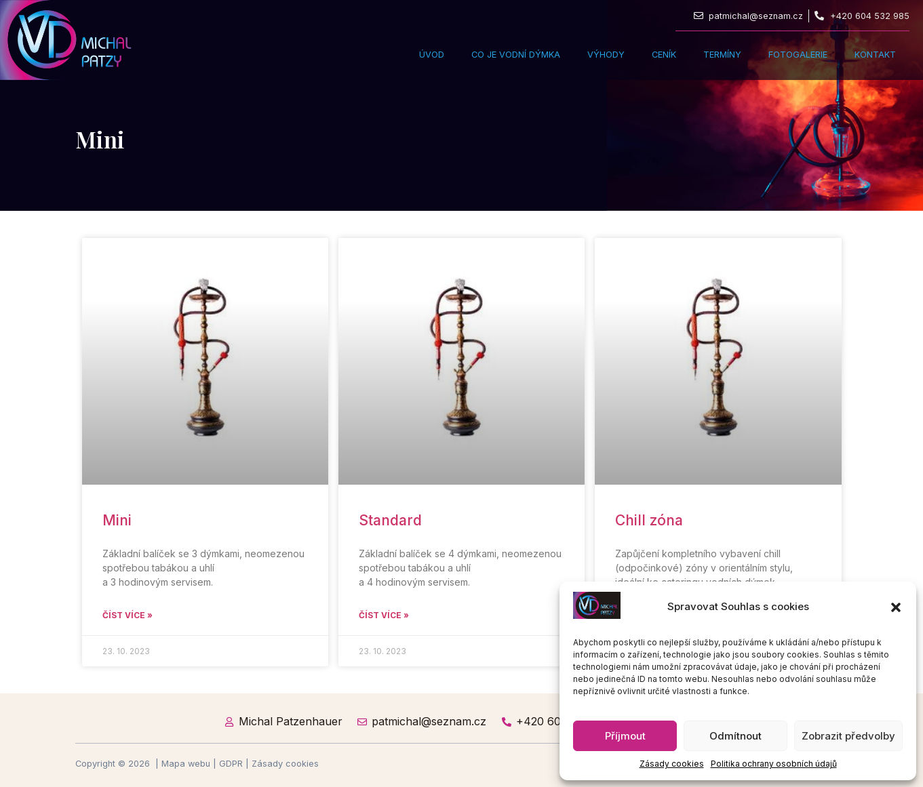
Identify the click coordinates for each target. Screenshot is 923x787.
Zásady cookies (672, 764)
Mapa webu (185, 764)
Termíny (722, 54)
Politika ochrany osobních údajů (774, 764)
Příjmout (625, 735)
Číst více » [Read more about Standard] (384, 615)
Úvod (431, 54)
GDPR (231, 764)
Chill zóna (649, 520)
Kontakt (875, 54)
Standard (390, 520)
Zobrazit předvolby (848, 735)
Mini (117, 520)
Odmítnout (735, 735)
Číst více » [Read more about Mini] (127, 615)
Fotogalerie (797, 54)
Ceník (664, 54)
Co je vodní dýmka (515, 54)
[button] (896, 607)
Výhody (606, 54)
